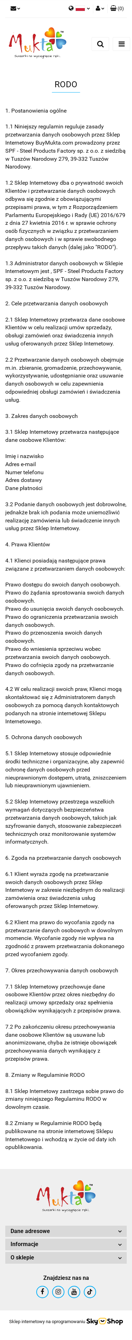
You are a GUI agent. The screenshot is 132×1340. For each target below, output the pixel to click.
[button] (117, 9)
